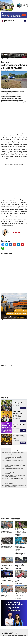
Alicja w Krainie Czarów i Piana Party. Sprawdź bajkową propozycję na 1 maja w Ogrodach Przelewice (14, 457)
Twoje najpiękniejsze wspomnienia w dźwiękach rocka (20, 437)
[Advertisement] (14, 38)
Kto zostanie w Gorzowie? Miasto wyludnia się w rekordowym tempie (14, 453)
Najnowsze (6, 450)
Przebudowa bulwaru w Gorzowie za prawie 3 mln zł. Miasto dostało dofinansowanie (15, 486)
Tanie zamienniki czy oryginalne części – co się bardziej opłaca (14, 461)
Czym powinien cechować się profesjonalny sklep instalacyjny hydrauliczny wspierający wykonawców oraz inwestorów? (15, 465)
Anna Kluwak (16, 232)
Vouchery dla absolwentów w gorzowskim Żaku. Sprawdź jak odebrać (14, 482)
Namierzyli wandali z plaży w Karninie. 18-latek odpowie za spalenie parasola (14, 469)
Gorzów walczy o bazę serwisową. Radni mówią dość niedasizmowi (15, 473)
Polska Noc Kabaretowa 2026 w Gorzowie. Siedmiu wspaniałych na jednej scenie (15, 476)
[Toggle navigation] (25, 21)
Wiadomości (4, 59)
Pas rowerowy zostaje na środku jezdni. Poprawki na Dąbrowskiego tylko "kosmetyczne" (15, 479)
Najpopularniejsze (19, 450)
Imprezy (4, 397)
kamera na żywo (22, 319)
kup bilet (23, 407)
